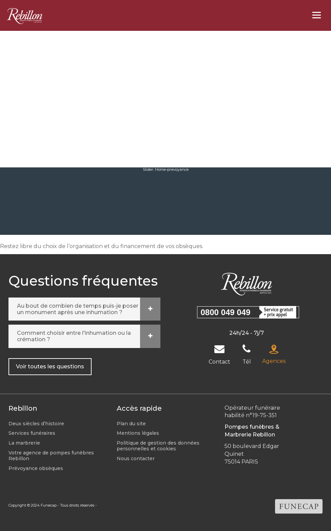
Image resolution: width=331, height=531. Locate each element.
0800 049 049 (226, 312)
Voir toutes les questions (50, 366)
